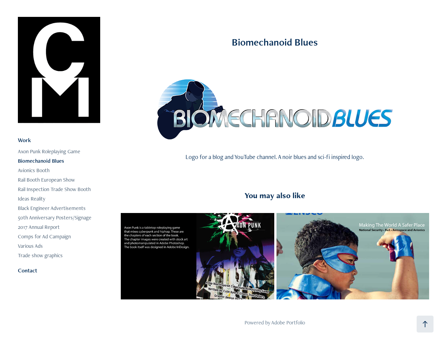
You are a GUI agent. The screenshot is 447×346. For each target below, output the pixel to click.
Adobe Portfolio (288, 322)
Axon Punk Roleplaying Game (49, 151)
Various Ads (30, 245)
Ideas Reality (31, 198)
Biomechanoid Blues (41, 160)
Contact (27, 270)
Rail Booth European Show (46, 179)
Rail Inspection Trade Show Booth (54, 189)
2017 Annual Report (39, 227)
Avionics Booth (34, 170)
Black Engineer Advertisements (52, 208)
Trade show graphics (40, 255)
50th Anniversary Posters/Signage (54, 217)
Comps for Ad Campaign (44, 236)
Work (24, 140)
